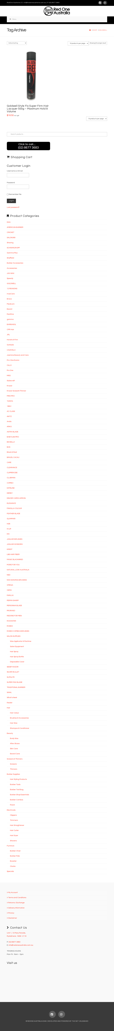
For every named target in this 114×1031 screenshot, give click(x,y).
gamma (10, 319)
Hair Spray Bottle (17, 657)
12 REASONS (12, 288)
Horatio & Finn (12, 340)
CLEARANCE (12, 467)
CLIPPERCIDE (12, 473)
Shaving (10, 243)
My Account (12, 892)
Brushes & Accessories (19, 718)
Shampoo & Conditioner (19, 728)
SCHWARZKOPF (13, 248)
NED (8, 575)
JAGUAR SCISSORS (15, 544)
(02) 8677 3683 (54, 2)
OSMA (9, 590)
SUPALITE (11, 677)
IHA (8, 534)
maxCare (11, 294)
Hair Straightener (17, 825)
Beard (9, 309)
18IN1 (9, 406)
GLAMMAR (11, 519)
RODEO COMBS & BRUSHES (18, 631)
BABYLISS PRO (13, 437)
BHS (8, 447)
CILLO (9, 365)
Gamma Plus (12, 253)
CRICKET (10, 232)
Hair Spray (14, 651)
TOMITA (10, 401)
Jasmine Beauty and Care (18, 355)
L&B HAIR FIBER (13, 554)
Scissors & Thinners (14, 759)
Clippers (13, 815)
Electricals (11, 810)
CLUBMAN (11, 478)
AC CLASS (11, 411)
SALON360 (11, 237)
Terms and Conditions (16, 897)
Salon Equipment (17, 646)
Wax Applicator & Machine (20, 641)
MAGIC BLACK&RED (15, 559)
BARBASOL (11, 324)
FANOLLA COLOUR (14, 508)
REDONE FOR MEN (14, 616)
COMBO (10, 483)
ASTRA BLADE (12, 432)
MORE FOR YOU (13, 565)
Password (11, 183)
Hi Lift (9, 529)
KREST (9, 549)
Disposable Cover (17, 662)
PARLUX (10, 595)
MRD (9, 375)
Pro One (10, 370)
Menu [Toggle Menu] (12, 19)
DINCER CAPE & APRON (16, 498)
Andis (9, 421)
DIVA (9, 222)
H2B (8, 524)
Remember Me (14, 194)
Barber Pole (15, 856)
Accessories (12, 268)
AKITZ (9, 416)
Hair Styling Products (18, 779)
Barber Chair (15, 851)
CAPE (9, 462)
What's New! (12, 697)
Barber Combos (16, 800)
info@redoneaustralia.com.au (34, 2)
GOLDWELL (11, 283)
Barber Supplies (13, 774)
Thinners (13, 769)
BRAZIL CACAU (13, 457)
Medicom (11, 304)
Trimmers (14, 820)
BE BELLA (11, 442)
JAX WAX (10, 273)
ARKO (9, 426)
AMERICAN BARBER (15, 227)
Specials (10, 871)
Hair (8, 708)
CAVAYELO (11, 350)
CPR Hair (10, 329)
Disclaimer (12, 918)
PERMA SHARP (13, 600)
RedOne (10, 314)
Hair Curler (14, 830)
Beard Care (15, 754)
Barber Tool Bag (16, 789)
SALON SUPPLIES (13, 636)
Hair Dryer (14, 835)
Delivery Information (16, 908)
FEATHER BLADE (13, 513)
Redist (9, 703)
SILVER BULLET (13, 672)
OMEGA (10, 585)
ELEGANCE (11, 503)
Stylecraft (11, 381)
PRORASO (11, 611)
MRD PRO (11, 396)
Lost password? (13, 207)
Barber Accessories (15, 263)
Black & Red (12, 452)
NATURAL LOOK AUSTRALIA (18, 570)
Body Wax (14, 738)
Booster (13, 861)
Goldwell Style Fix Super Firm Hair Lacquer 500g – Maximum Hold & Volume (28, 109)
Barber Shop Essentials (19, 795)
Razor (12, 805)
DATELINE (11, 488)
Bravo (9, 299)
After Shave (15, 743)
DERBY (10, 493)
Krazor (9, 386)
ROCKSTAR (11, 621)
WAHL (9, 692)
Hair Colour (14, 713)
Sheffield (10, 258)
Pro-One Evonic (13, 360)
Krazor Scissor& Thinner (16, 391)
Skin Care (14, 749)
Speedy (10, 278)
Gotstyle (10, 345)
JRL (8, 335)
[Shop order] (17, 43)
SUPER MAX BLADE (14, 682)
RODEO (10, 626)
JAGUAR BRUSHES (14, 539)
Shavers (13, 841)
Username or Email (15, 171)
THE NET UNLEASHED (80, 1021)
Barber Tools (15, 784)
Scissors (13, 764)
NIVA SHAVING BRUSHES (17, 580)
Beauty (10, 733)
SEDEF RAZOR (12, 667)
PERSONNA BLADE (14, 605)
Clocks (12, 866)
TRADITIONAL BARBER (16, 687)
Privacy (10, 913)
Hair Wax (13, 723)
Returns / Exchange (16, 903)
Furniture (10, 846)
